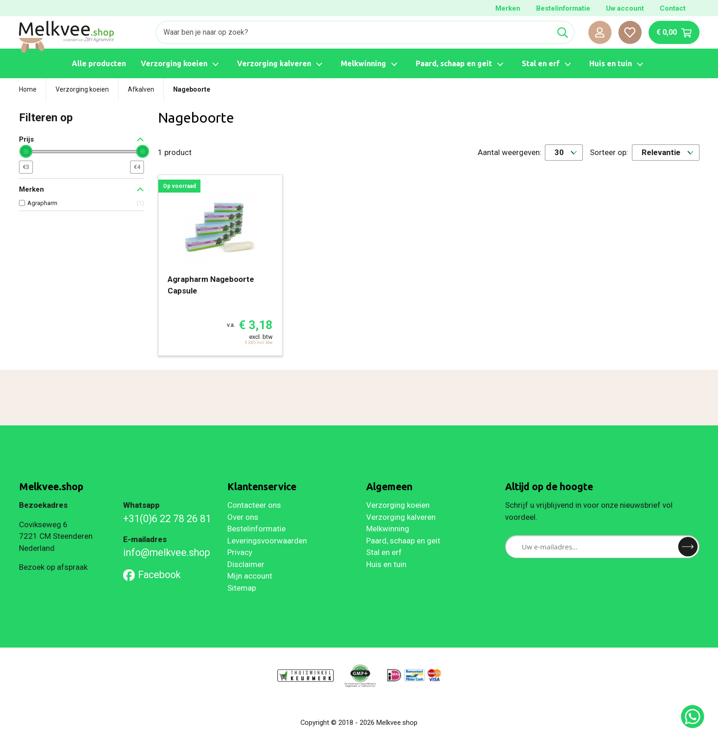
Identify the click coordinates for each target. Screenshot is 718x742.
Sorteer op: (609, 152)
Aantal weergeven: (510, 152)
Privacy (239, 552)
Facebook (152, 574)
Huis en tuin (386, 564)
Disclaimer (245, 564)
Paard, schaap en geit (403, 540)
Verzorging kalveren (401, 517)
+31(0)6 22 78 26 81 (167, 518)
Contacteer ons (254, 505)
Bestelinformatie (563, 8)
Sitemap (241, 587)
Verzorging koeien (398, 505)
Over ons (242, 517)
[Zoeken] (354, 32)
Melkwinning (387, 528)
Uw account (625, 8)
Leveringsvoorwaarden (267, 540)
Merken (507, 8)
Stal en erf (384, 552)
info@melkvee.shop (166, 552)
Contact (673, 8)
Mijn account (249, 575)
